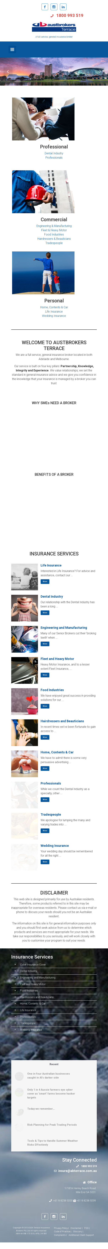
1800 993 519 (69, 15)
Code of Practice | (62, 1238)
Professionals (54, 157)
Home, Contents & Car (54, 307)
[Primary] (12, 49)
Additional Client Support (81, 1241)
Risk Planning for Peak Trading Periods (52, 1131)
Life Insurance (54, 311)
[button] (8, 71)
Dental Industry (54, 153)
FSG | (87, 1234)
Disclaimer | (77, 1234)
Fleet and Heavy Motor (57, 659)
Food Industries (54, 234)
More (45, 581)
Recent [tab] (54, 1070)
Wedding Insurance (54, 316)
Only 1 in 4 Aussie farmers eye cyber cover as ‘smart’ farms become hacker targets (51, 1100)
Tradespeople (54, 243)
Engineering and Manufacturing (64, 627)
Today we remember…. (41, 1115)
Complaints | (60, 1241)
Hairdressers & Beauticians (54, 238)
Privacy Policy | (61, 1234)
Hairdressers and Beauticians (62, 721)
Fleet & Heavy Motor (54, 230)
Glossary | (78, 1238)
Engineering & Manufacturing (54, 226)
